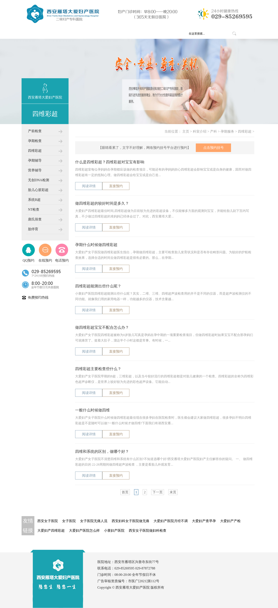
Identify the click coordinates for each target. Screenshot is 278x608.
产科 (213, 131)
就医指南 (165, 33)
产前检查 (35, 131)
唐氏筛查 (35, 219)
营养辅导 (35, 170)
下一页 (157, 492)
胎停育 (33, 229)
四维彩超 (35, 150)
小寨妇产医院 (114, 530)
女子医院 (69, 521)
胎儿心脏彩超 (38, 190)
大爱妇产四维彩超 (51, 530)
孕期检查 (35, 141)
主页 (185, 131)
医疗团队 (142, 33)
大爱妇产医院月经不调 (171, 521)
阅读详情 (89, 186)
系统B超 (34, 199)
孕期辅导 (35, 160)
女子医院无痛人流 (93, 521)
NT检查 (33, 209)
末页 (173, 492)
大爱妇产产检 (230, 521)
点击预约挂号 (213, 147)
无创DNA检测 (38, 180)
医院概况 (95, 33)
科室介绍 (118, 33)
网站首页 (71, 33)
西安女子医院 (47, 521)
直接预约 (116, 186)
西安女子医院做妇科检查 (147, 530)
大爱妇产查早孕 (204, 521)
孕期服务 (227, 131)
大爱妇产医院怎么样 (84, 530)
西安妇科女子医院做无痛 (130, 521)
